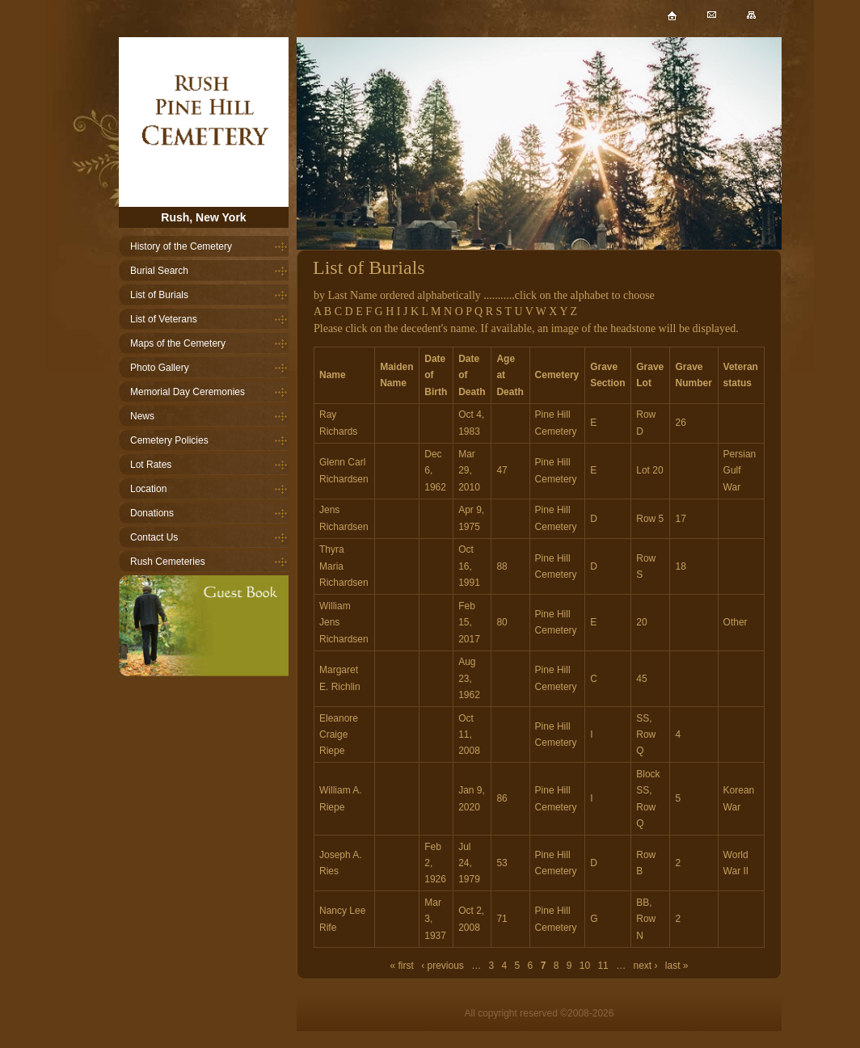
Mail (724, 23)
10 (585, 965)
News (142, 416)
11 (602, 965)
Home (204, 122)
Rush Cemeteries (167, 561)
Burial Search (159, 270)
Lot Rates (150, 464)
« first (401, 965)
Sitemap (764, 23)
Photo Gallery (159, 367)
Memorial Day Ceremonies (187, 392)
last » (677, 965)
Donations (152, 513)
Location (148, 489)
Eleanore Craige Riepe (338, 735)
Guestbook (204, 625)
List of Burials (159, 295)
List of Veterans (163, 319)
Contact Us (154, 537)
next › (645, 965)
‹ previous (442, 965)
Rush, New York (203, 217)
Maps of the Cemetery (178, 343)
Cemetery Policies (169, 440)
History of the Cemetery (181, 246)
